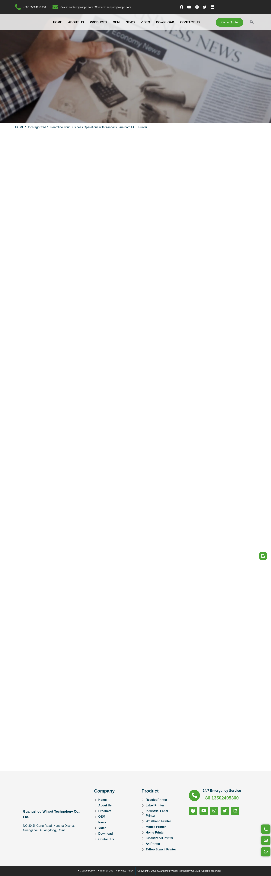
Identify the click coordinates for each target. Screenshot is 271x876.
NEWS (130, 22)
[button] (229, 22)
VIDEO (145, 22)
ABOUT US (76, 22)
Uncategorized (36, 127)
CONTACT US (190, 22)
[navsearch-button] (252, 22)
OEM (116, 22)
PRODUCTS (98, 22)
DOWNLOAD (165, 22)
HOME (57, 22)
